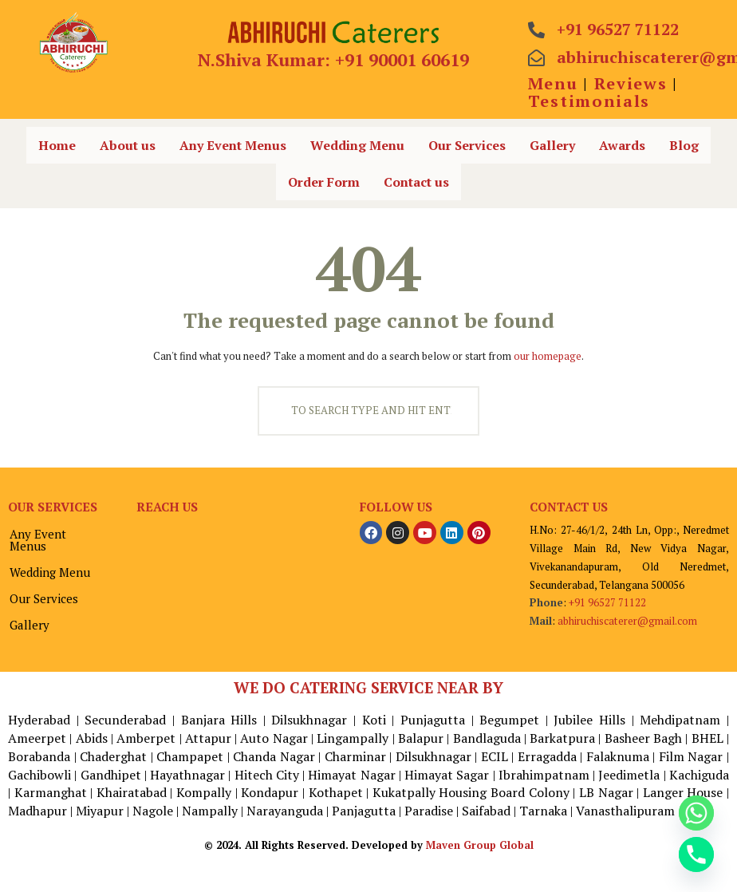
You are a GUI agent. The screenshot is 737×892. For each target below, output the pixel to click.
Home (57, 145)
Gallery (552, 145)
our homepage (547, 356)
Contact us (416, 182)
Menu (553, 83)
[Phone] (696, 854)
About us (128, 145)
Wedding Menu (357, 145)
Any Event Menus (232, 145)
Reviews (631, 83)
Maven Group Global (480, 844)
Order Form (324, 182)
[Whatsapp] (696, 813)
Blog (684, 145)
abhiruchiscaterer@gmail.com (627, 620)
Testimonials (589, 101)
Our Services (467, 145)
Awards (622, 145)
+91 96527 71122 (607, 601)
